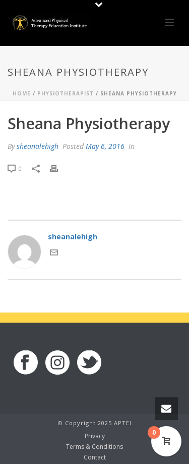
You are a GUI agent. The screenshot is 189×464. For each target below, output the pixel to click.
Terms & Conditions (94, 447)
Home (22, 93)
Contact (95, 457)
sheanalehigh (37, 146)
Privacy (95, 436)
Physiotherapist (65, 93)
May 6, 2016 (105, 146)
